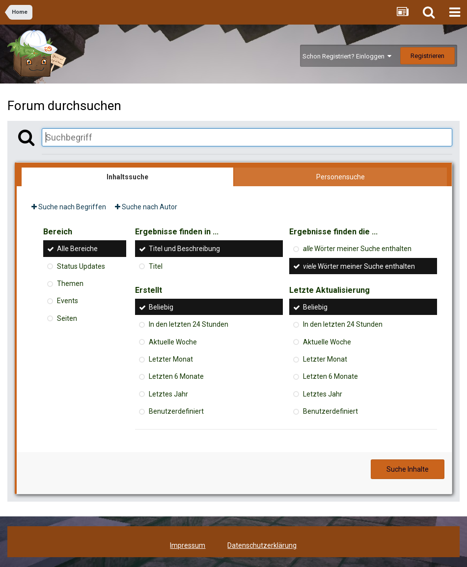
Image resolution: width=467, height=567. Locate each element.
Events (67, 301)
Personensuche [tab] (340, 177)
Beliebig (161, 307)
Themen (70, 283)
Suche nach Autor (146, 207)
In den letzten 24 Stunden (188, 325)
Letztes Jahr (168, 394)
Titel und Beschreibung (184, 249)
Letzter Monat (171, 359)
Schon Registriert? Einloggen (346, 56)
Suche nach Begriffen (68, 207)
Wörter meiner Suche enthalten (357, 249)
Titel (156, 266)
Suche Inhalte (407, 469)
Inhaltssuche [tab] (127, 177)
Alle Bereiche (77, 249)
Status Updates (81, 266)
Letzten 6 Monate (176, 377)
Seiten (67, 318)
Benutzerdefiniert (176, 411)
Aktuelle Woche (173, 342)
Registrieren (427, 55)
